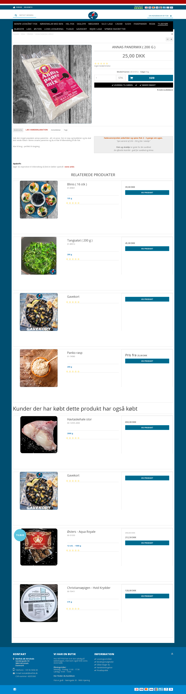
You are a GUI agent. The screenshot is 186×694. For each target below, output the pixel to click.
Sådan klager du (103, 664)
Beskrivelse (18, 130)
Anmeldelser (56, 130)
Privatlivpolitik (102, 670)
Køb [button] (141, 78)
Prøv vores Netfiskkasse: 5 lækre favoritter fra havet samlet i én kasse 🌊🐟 (93, 2)
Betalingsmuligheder (105, 662)
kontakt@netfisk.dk (30, 673)
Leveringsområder (104, 659)
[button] (167, 39)
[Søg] (24, 15)
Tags (65, 130)
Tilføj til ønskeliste (165, 90)
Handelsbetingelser (105, 667)
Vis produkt (147, 192)
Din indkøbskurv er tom (161, 16)
